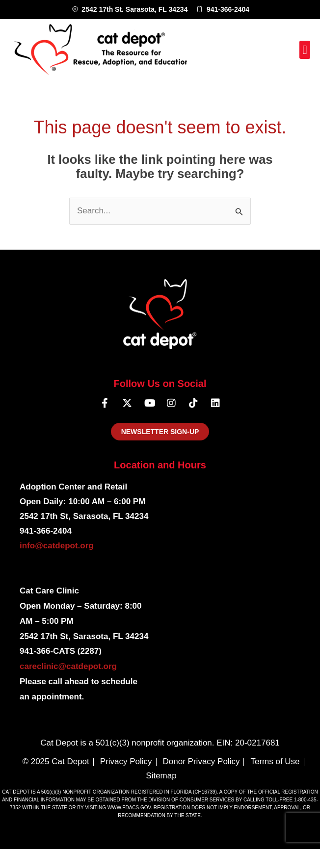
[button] (304, 50)
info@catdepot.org (57, 545)
